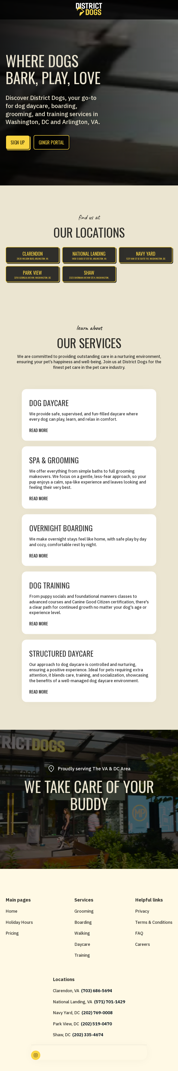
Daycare (82, 944)
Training (82, 955)
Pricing (12, 933)
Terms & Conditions (153, 922)
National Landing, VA (72, 1001)
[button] (8, 9)
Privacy (142, 911)
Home (11, 911)
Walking (82, 933)
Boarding (83, 922)
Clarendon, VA (66, 990)
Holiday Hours (19, 922)
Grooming (84, 911)
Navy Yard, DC (66, 1012)
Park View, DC (66, 1023)
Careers (142, 944)
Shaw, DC (61, 1034)
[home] (89, 9)
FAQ (139, 933)
